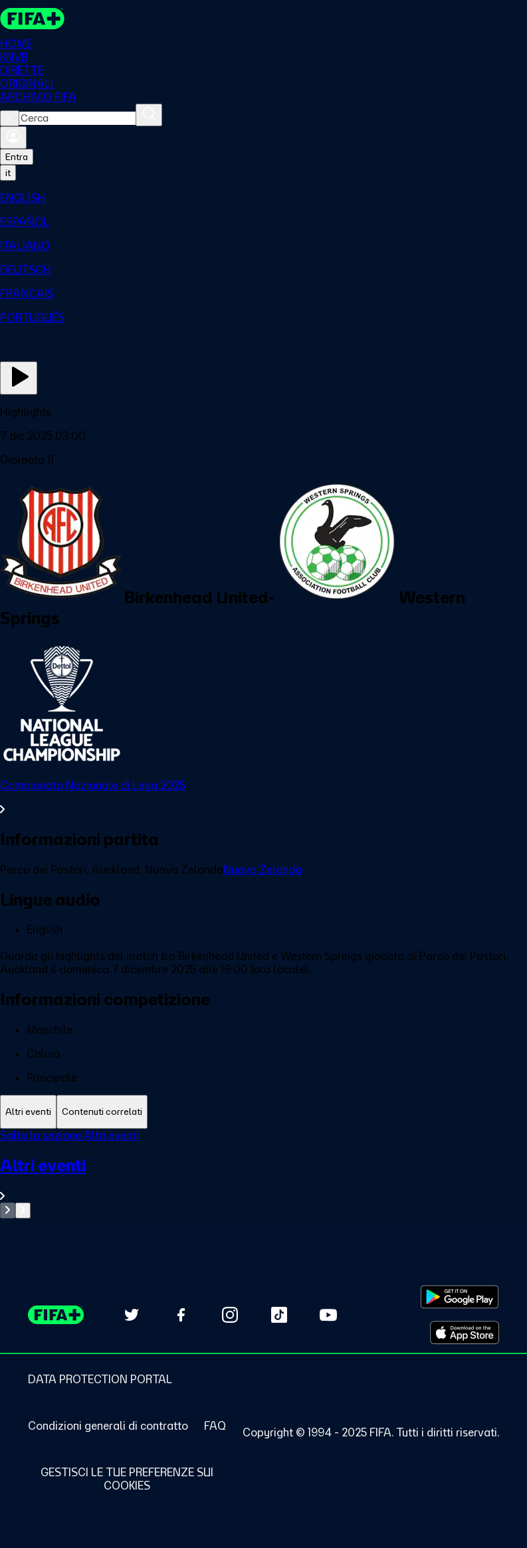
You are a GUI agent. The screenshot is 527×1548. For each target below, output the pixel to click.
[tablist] (263, 1112)
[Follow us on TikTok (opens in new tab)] (279, 1314)
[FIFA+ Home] (32, 18)
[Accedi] (13, 137)
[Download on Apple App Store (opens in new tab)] (464, 1332)
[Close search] (9, 118)
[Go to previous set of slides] (7, 1210)
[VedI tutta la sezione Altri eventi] (263, 1179)
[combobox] (77, 118)
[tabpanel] (263, 1173)
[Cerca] (149, 115)
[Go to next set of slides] (23, 1210)
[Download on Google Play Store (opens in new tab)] (459, 1296)
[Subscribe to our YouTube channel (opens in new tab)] (328, 1314)
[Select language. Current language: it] (8, 173)
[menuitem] (263, 198)
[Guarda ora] (18, 378)
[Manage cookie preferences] (127, 1478)
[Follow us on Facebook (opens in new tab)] (180, 1314)
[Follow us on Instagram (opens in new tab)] (230, 1314)
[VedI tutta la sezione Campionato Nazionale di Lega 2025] (263, 797)
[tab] (28, 1112)
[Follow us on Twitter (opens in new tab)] (131, 1314)
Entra (16, 157)
